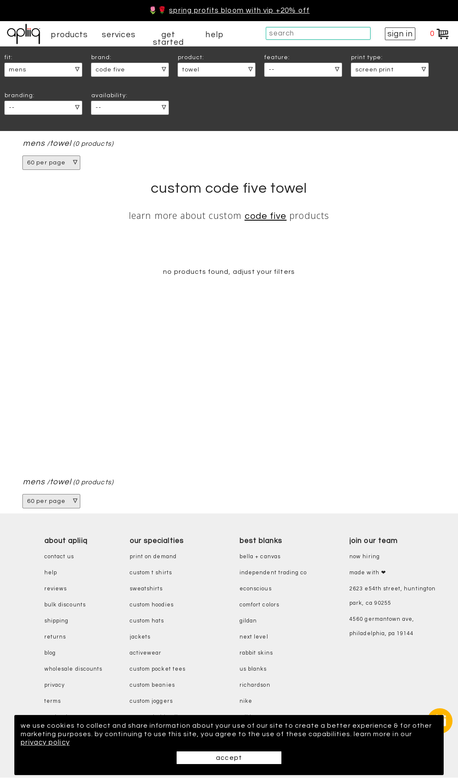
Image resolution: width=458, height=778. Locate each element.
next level (254, 638)
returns (55, 638)
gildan (248, 622)
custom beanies (152, 686)
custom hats (147, 622)
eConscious (256, 589)
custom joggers (151, 702)
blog (50, 654)
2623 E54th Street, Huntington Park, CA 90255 (392, 597)
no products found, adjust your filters (228, 272)
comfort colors (259, 606)
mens (34, 143)
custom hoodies (152, 606)
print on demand (153, 557)
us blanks (253, 670)
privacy (54, 686)
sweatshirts (146, 589)
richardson (255, 686)
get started (168, 38)
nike (246, 702)
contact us (59, 557)
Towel (61, 143)
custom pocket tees (157, 670)
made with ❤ (367, 573)
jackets (140, 638)
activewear (146, 654)
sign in (400, 34)
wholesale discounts (73, 670)
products (69, 34)
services (119, 34)
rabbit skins (256, 654)
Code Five (266, 216)
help (214, 34)
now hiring (364, 557)
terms (52, 702)
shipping (56, 622)
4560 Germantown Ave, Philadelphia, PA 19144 (381, 627)
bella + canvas (260, 557)
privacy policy (59, 742)
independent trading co (273, 573)
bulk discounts (65, 606)
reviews (55, 589)
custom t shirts (151, 573)
